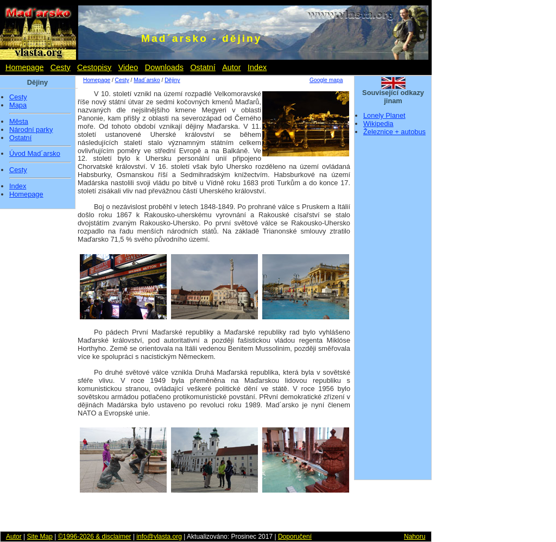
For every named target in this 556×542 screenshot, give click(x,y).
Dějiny (172, 80)
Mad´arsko (147, 80)
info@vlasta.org (159, 536)
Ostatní (202, 67)
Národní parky (31, 130)
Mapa (18, 105)
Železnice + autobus (394, 132)
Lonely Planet (384, 115)
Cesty (60, 67)
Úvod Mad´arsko (34, 153)
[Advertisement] (393, 311)
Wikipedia (378, 123)
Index (257, 67)
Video (128, 67)
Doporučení (295, 536)
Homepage (24, 67)
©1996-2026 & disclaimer (94, 536)
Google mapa (326, 80)
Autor (231, 67)
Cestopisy (94, 67)
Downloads (164, 67)
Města (18, 121)
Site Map (39, 536)
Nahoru (414, 536)
